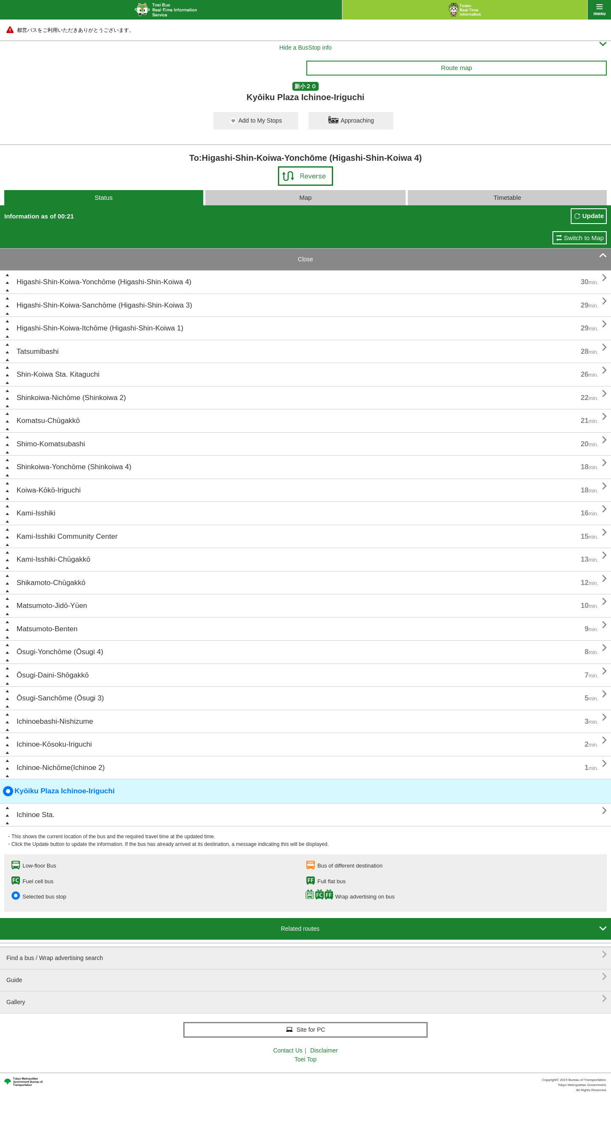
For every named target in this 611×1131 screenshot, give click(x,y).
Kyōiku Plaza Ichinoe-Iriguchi (59, 791)
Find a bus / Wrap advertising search (306, 954)
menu (599, 10)
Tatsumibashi (38, 351)
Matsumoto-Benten (47, 629)
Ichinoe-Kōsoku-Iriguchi (54, 744)
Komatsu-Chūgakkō (48, 421)
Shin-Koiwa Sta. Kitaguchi (58, 374)
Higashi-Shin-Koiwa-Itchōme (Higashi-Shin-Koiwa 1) (100, 328)
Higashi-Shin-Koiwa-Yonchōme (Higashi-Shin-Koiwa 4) (104, 282)
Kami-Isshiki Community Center (67, 536)
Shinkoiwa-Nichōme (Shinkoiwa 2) (71, 398)
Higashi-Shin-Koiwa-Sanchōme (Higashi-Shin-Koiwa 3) (104, 305)
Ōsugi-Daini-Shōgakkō (53, 675)
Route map (456, 67)
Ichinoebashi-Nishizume (55, 721)
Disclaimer (324, 1050)
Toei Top (305, 1059)
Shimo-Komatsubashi (51, 444)
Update (593, 215)
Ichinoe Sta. (36, 815)
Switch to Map (584, 237)
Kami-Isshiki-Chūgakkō (53, 559)
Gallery (306, 998)
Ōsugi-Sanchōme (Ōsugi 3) (60, 698)
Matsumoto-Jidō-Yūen (52, 606)
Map (305, 197)
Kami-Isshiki (36, 513)
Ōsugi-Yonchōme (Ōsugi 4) (60, 652)
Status (104, 197)
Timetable (507, 197)
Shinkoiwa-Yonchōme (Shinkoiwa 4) (74, 467)
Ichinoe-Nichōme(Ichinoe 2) (61, 768)
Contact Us (288, 1050)
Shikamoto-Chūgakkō (51, 583)
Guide (306, 976)
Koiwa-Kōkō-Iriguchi (49, 490)
